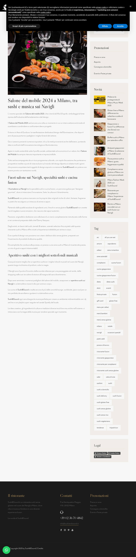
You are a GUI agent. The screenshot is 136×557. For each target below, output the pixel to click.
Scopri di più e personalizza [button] (24, 26)
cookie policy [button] (45, 12)
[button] (6, 550)
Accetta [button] (120, 26)
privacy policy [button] (101, 7)
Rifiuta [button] (105, 26)
